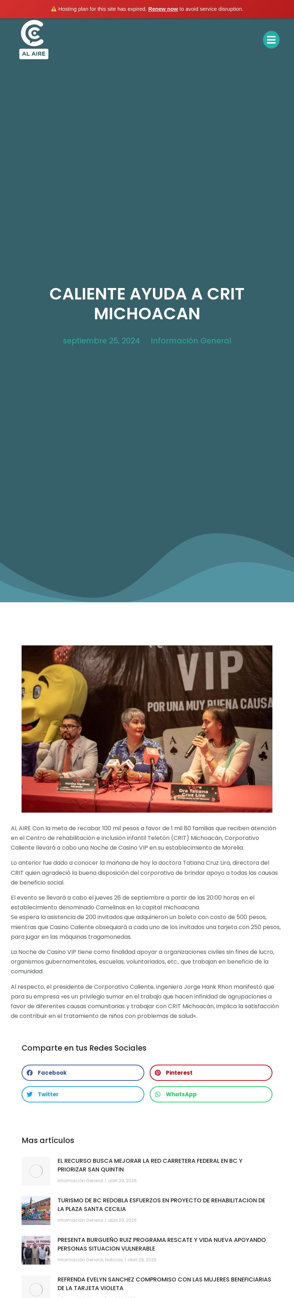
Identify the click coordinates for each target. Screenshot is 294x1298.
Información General (191, 340)
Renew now (163, 9)
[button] (83, 1073)
